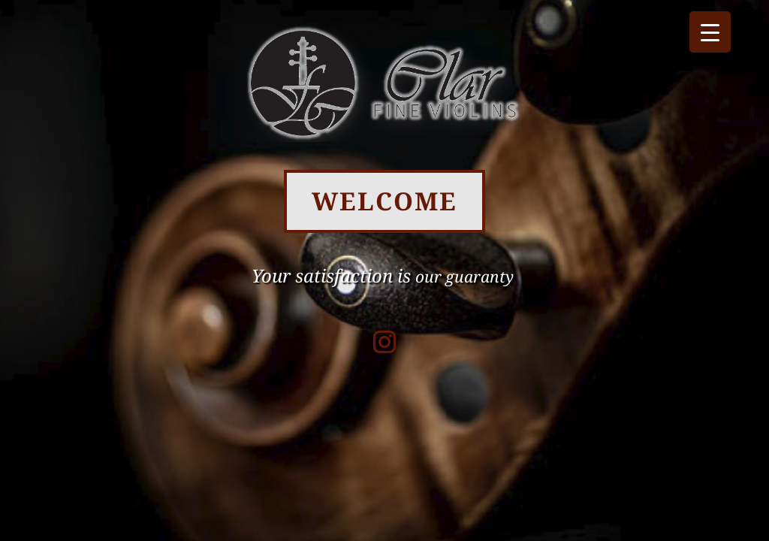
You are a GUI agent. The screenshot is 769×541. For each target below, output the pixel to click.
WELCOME (384, 201)
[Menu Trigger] (710, 32)
